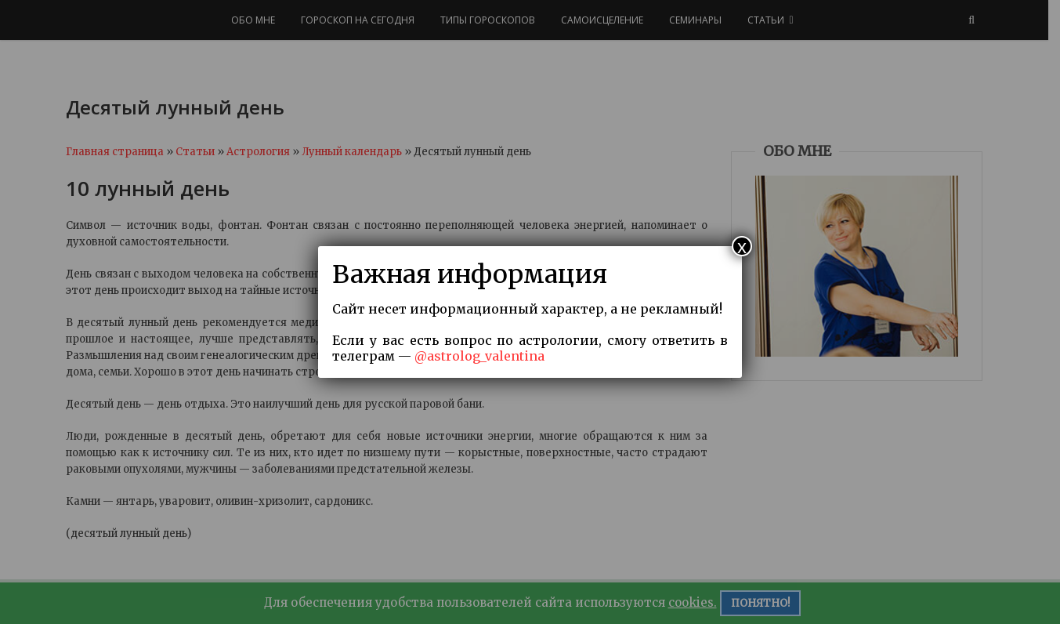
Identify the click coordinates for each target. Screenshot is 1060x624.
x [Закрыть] (742, 246)
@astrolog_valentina (479, 356)
